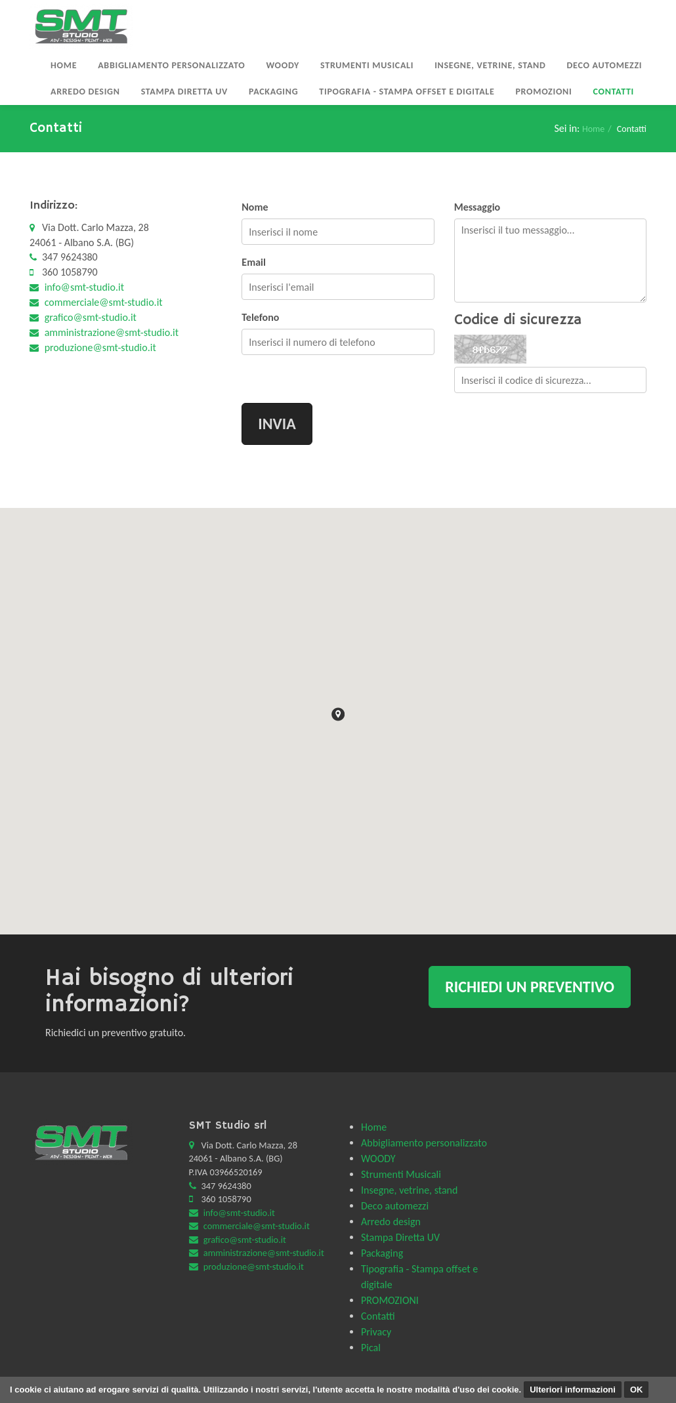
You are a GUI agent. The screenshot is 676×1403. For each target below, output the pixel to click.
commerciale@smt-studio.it (104, 302)
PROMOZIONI (543, 91)
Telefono (260, 317)
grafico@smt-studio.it (91, 317)
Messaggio (477, 207)
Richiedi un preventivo (529, 986)
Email (254, 262)
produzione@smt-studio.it (100, 347)
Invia (276, 423)
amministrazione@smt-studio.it (112, 332)
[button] (338, 714)
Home (64, 65)
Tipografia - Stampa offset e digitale (406, 91)
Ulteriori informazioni (573, 1389)
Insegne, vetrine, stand (489, 65)
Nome (255, 207)
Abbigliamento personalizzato (171, 65)
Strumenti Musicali (366, 65)
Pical (371, 1347)
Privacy (376, 1332)
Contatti (613, 91)
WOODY (282, 65)
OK (636, 1389)
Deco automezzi (605, 65)
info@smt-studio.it (84, 287)
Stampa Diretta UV (184, 91)
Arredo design (85, 91)
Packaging (273, 91)
